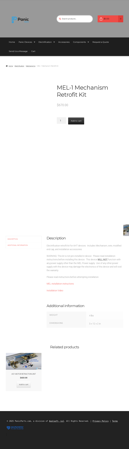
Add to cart (76, 121)
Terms (115, 421)
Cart (33, 51)
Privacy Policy (101, 421)
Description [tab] (13, 239)
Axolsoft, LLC (56, 421)
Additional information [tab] (18, 245)
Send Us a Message (18, 51)
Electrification (45, 42)
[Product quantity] (61, 120)
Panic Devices (25, 42)
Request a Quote (100, 42)
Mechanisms (30, 66)
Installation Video (55, 290)
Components (79, 42)
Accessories (64, 42)
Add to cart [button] (23, 384)
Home (12, 42)
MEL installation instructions (60, 283)
